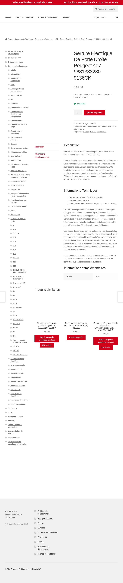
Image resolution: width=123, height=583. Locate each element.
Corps (10, 412)
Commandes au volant (19, 108)
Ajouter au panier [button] (76, 337)
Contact (41, 523)
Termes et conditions (24, 18)
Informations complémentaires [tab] (41, 155)
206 (14, 225)
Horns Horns (15, 160)
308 (14, 246)
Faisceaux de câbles (18, 152)
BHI (11, 99)
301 (14, 237)
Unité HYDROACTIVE (18, 381)
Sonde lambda (16, 369)
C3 (14, 295)
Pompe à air (15, 189)
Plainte (40, 542)
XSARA (16, 351)
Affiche (13, 70)
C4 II (15, 316)
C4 (14, 311)
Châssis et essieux (15, 62)
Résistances (15, 215)
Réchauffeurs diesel (18, 206)
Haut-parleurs (15, 156)
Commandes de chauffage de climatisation (16, 114)
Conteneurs (12, 408)
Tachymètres (15, 377)
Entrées (13, 144)
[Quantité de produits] (78, 112)
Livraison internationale (47, 533)
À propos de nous (45, 519)
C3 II (15, 299)
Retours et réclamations (47, 18)
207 (14, 229)
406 (14, 250)
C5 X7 (15, 328)
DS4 (14, 336)
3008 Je (16, 233)
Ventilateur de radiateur (19, 400)
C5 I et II (16, 324)
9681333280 (101, 132)
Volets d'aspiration (17, 404)
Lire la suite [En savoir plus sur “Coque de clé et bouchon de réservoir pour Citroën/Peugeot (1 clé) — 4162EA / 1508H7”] (105, 347)
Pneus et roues (14, 438)
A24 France (12, 569)
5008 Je (16, 258)
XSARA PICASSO (20, 355)
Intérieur (11, 421)
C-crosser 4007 (19, 283)
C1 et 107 (17, 287)
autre (12, 85)
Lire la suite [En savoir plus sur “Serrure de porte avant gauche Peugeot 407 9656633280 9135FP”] (46, 345)
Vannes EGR (15, 390)
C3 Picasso (17, 307)
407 (56, 39)
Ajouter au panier (94, 113)
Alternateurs (15, 74)
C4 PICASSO (18, 320)
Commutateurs (16, 120)
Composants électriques (24, 39)
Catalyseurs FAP (14, 58)
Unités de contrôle (17, 386)
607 (14, 262)
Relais (12, 210)
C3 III (15, 303)
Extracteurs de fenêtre (19, 148)
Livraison (65, 18)
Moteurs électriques (18, 181)
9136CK (86, 132)
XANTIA (16, 347)
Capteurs (14, 103)
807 (14, 266)
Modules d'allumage (18, 171)
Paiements (42, 537)
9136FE (93, 132)
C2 (14, 291)
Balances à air (16, 95)
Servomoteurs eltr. (17, 365)
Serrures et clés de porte (44, 39)
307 (14, 241)
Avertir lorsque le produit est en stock (47, 338)
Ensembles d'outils (15, 416)
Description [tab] (39, 147)
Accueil (8, 18)
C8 (14, 332)
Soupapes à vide (17, 373)
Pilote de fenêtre (17, 185)
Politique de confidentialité (29, 569)
